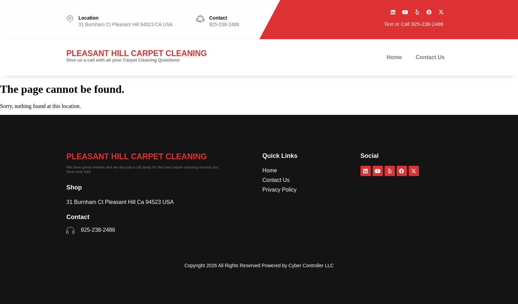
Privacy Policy (279, 190)
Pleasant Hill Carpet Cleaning (136, 156)
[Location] (69, 18)
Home (394, 57)
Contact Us (430, 57)
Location (88, 18)
